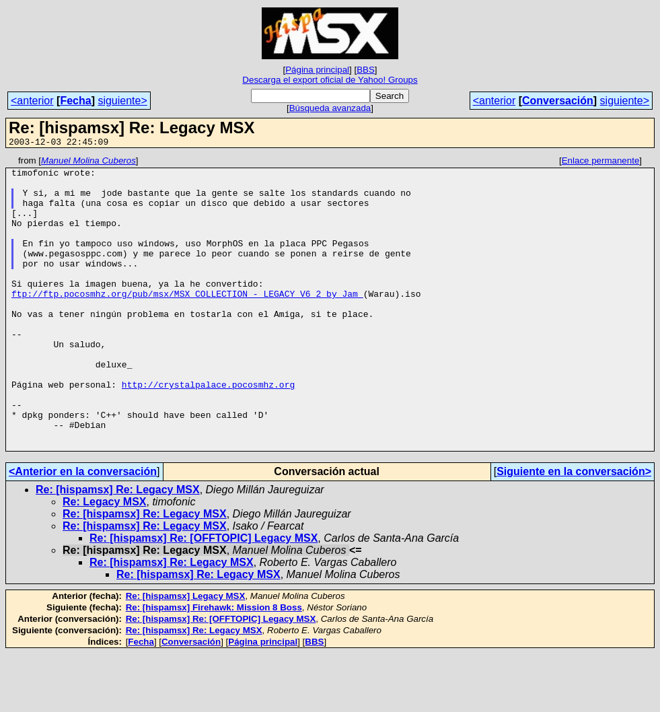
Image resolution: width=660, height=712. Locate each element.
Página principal (317, 70)
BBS (366, 70)
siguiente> (122, 100)
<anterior (32, 100)
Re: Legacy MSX (104, 560)
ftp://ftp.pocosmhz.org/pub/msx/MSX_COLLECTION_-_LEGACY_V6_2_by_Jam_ (187, 322)
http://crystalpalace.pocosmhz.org (208, 431)
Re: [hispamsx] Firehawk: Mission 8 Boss (214, 666)
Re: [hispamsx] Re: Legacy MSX (118, 548)
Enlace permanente (601, 162)
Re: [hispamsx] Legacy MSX (186, 654)
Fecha (75, 100)
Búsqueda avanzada (330, 108)
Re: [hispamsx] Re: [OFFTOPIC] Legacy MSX (203, 596)
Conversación (557, 100)
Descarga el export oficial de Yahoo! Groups (329, 80)
